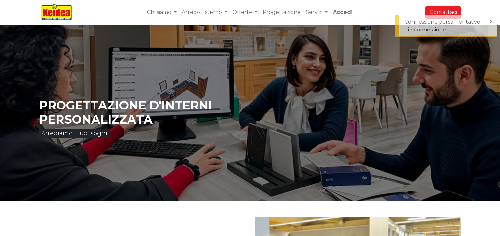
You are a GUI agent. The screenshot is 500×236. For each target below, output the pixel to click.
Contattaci (443, 12)
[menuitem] (281, 12)
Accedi (343, 12)
